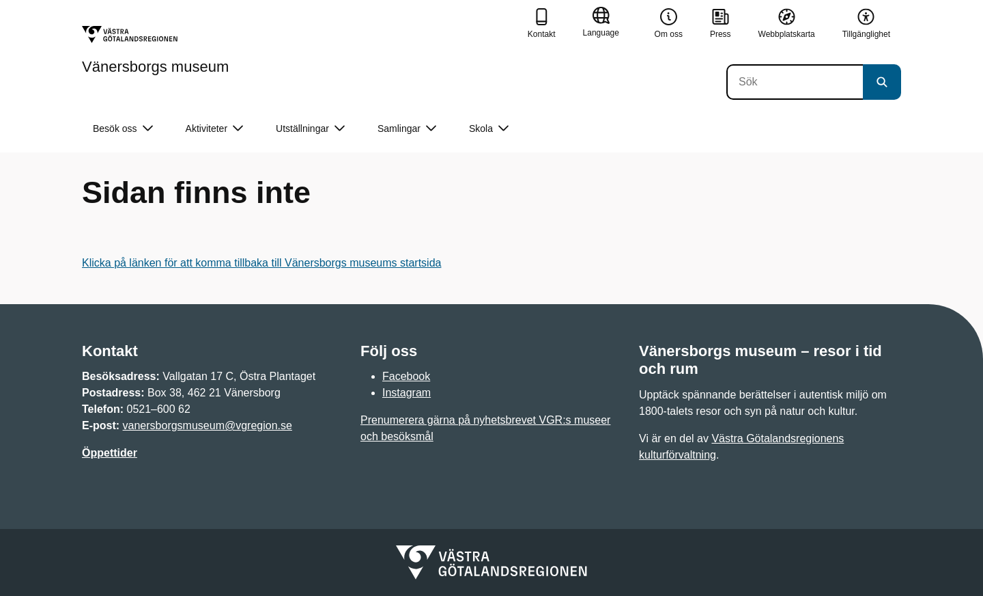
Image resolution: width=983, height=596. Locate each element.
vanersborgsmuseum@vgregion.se (207, 425)
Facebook (406, 376)
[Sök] (794, 82)
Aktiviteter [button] (214, 129)
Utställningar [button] (310, 129)
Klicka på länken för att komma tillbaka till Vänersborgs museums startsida (261, 263)
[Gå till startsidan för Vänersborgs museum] (155, 50)
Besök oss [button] (123, 129)
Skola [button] (489, 129)
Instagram (406, 392)
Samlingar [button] (406, 129)
